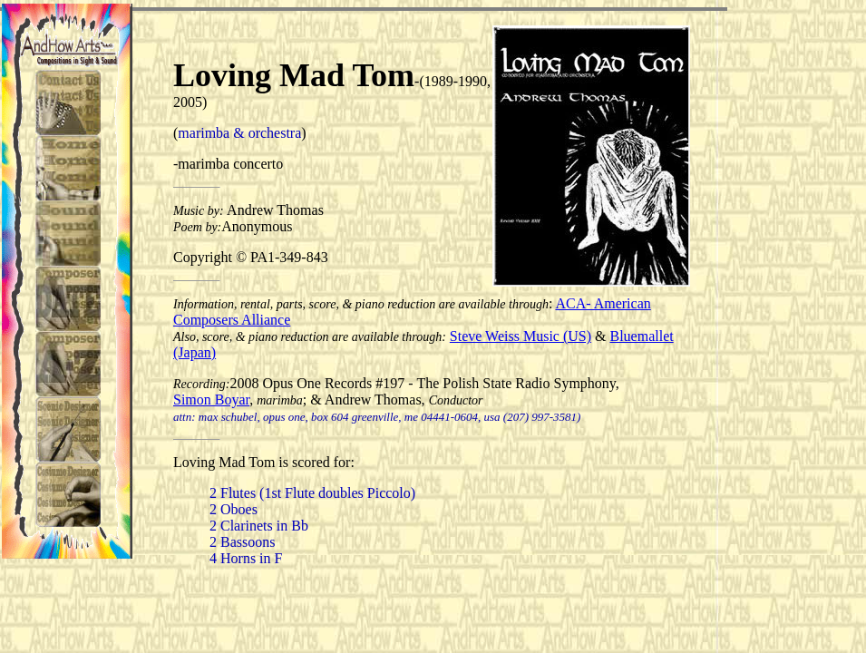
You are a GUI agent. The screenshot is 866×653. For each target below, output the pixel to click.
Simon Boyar (211, 399)
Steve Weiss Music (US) (520, 336)
